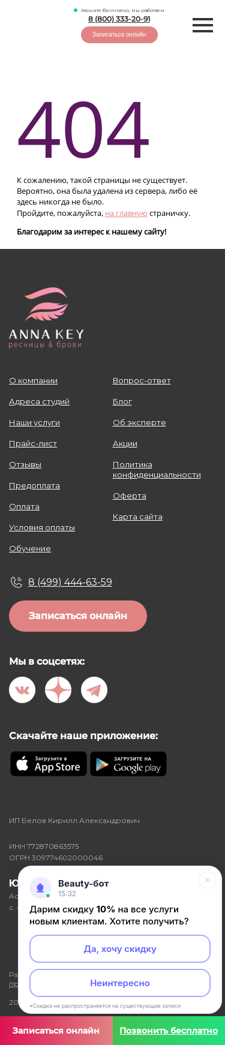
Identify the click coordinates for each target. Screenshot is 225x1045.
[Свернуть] (207, 880)
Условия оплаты (42, 527)
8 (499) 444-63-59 (70, 582)
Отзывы (25, 464)
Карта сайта (138, 516)
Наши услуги (34, 422)
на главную (126, 213)
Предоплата (34, 485)
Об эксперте (139, 422)
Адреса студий (39, 401)
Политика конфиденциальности (157, 469)
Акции (125, 443)
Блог (122, 401)
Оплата (24, 506)
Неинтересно (120, 983)
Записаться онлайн (119, 34)
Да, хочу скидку (120, 948)
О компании (33, 380)
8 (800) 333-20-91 (119, 18)
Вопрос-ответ (142, 380)
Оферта (129, 495)
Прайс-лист (33, 443)
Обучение (30, 548)
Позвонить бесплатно (168, 1030)
